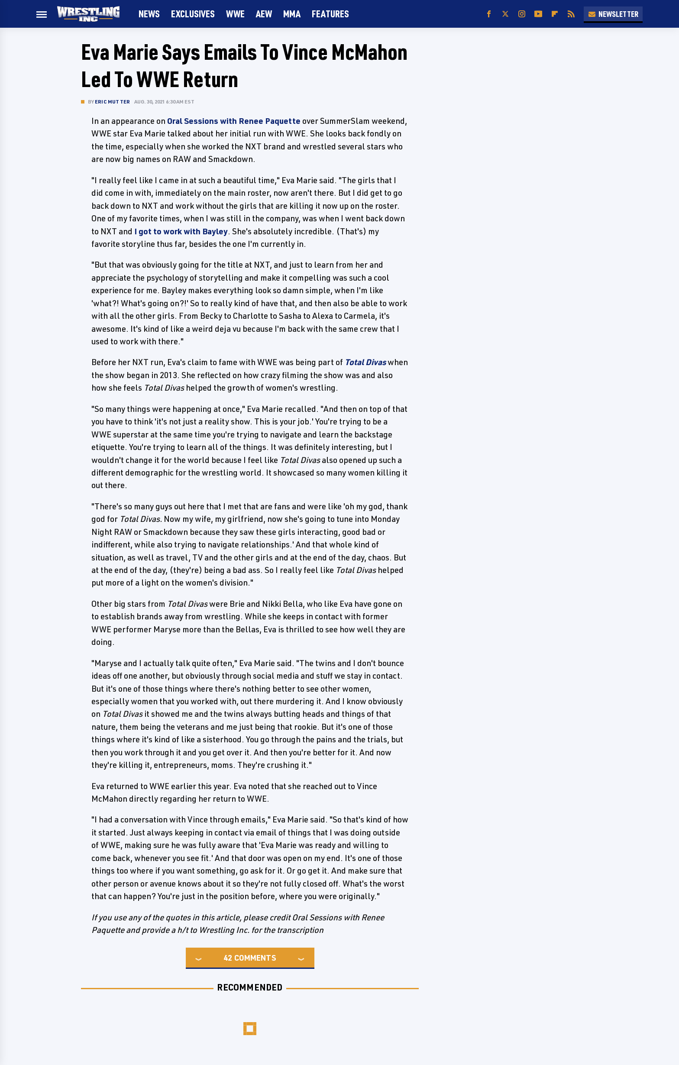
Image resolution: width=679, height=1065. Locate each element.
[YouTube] (538, 14)
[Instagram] (522, 14)
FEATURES (330, 13)
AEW (264, 13)
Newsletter (613, 14)
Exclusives (193, 13)
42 (227, 957)
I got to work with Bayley (181, 231)
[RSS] (571, 14)
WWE (235, 13)
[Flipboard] (555, 14)
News (149, 13)
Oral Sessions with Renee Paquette (234, 121)
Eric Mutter (112, 101)
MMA (292, 13)
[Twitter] (505, 14)
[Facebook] (489, 14)
